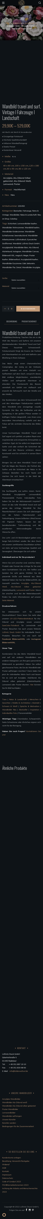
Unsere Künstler (9, 1124)
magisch (18, 260)
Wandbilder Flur (8, 272)
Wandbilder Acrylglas (31, 272)
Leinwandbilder (8, 1117)
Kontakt (5, 1176)
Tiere (4, 704)
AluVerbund (7, 256)
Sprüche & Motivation (29, 711)
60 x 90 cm (12, 173)
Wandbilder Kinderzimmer (13, 236)
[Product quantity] (8, 313)
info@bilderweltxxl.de (18, 1076)
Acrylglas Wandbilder (11, 1104)
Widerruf (6, 1169)
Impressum (6, 1179)
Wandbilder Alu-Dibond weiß (14, 1107)
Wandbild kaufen (32, 232)
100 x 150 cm (21, 170)
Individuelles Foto (9, 718)
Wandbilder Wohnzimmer (13, 232)
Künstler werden (9, 1128)
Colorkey (13, 224)
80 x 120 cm (25, 173)
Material (5, 291)
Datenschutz (7, 1183)
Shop (8, 23)
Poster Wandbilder (10, 1114)
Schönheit (12, 228)
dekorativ (31, 268)
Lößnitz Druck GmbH (30, 248)
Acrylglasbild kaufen (29, 264)
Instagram (17, 256)
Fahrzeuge (27, 216)
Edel (24, 268)
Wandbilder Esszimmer (12, 268)
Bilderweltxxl (14, 264)
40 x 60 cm (8, 170)
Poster (32, 595)
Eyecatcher (32, 244)
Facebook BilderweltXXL (13, 644)
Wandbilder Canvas (30, 256)
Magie (25, 260)
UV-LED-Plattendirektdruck (21, 623)
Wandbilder (17, 23)
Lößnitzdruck (20, 244)
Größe (4, 283)
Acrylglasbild (7, 252)
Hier (31, 689)
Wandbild (17, 248)
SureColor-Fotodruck (10, 630)
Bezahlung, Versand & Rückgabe (15, 1166)
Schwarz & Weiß (9, 711)
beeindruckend (21, 240)
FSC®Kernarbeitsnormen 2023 (15, 1190)
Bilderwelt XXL (8, 260)
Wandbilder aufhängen (12, 1121)
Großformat (7, 248)
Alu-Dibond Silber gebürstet (26, 591)
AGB (4, 1173)
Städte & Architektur (21, 708)
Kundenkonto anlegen (11, 1162)
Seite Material (8, 605)
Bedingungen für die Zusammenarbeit (18, 1131)
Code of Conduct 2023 (11, 1186)
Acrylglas (25, 588)
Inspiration (34, 714)
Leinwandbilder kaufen (27, 228)
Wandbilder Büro (21, 252)
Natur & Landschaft (28, 220)
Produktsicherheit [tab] (29, 326)
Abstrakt (36, 708)
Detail (18, 272)
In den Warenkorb (28, 313)
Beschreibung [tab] (11, 326)
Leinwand (21, 595)
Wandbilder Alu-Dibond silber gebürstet (19, 1111)
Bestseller (29, 23)
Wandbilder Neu (9, 714)
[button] (40, 3)
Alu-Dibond (34, 252)
